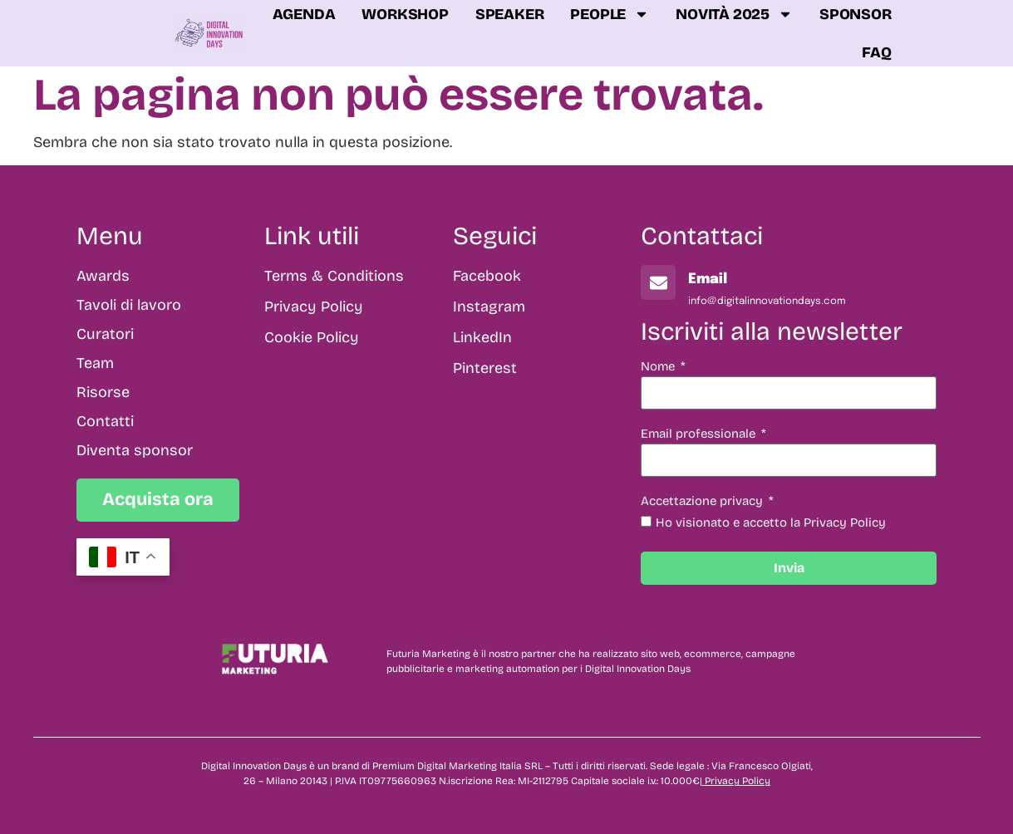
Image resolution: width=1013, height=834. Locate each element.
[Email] (658, 282)
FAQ (876, 52)
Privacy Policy (737, 781)
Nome (659, 367)
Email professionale (700, 434)
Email (707, 279)
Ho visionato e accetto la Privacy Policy (771, 522)
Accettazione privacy (703, 501)
